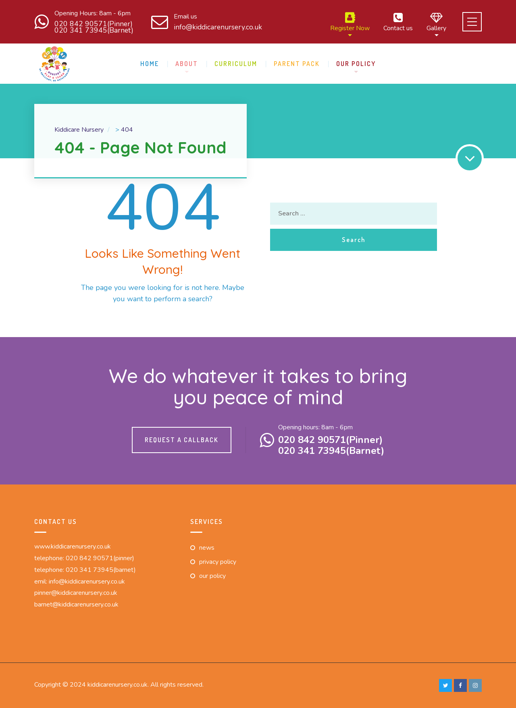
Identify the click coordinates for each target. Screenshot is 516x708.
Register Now (350, 21)
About (186, 64)
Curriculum (235, 64)
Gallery (436, 21)
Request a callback (181, 440)
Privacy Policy (217, 561)
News (206, 547)
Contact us (398, 21)
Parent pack (297, 64)
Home (149, 64)
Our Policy (356, 64)
